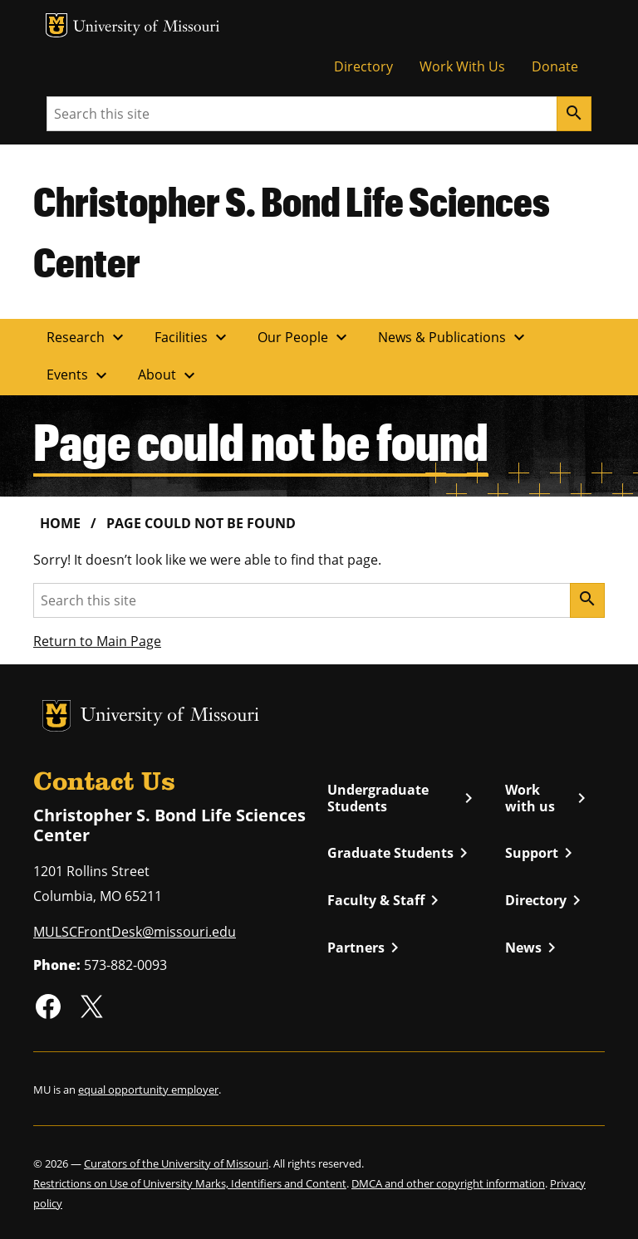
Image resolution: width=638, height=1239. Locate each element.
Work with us (548, 798)
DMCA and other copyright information (448, 1183)
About (168, 375)
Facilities (193, 337)
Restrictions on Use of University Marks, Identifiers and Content (189, 1183)
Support (541, 853)
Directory (363, 66)
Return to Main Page (97, 641)
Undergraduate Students (402, 798)
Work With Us (462, 66)
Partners (366, 947)
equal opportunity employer (148, 1089)
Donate (555, 66)
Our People (304, 337)
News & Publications (453, 337)
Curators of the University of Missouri (176, 1163)
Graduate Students (400, 853)
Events (79, 375)
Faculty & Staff (385, 900)
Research (87, 337)
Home (60, 523)
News (533, 947)
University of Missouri (146, 28)
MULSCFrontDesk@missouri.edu (134, 932)
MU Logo (56, 25)
